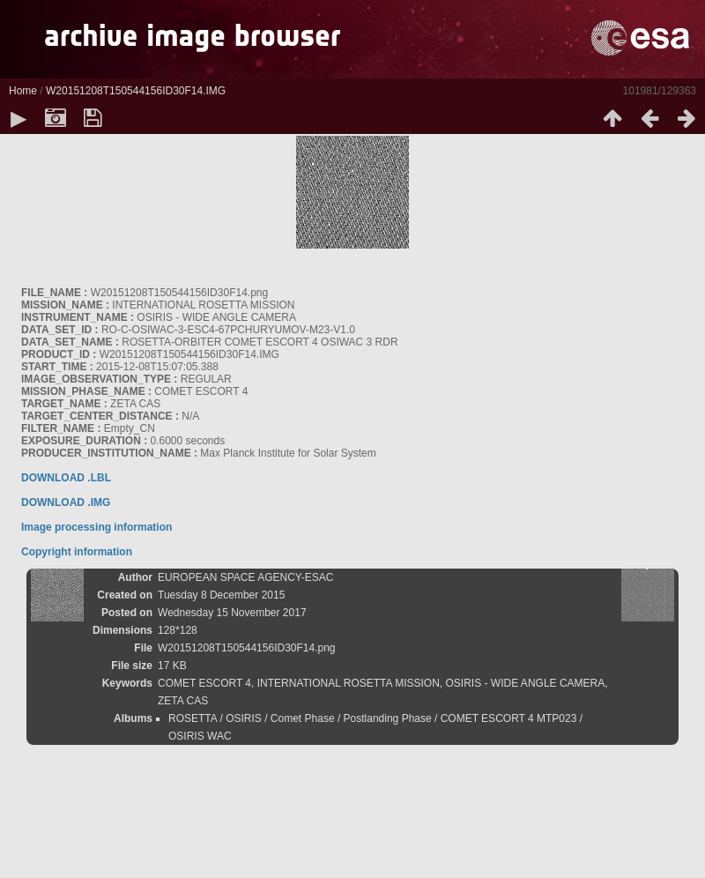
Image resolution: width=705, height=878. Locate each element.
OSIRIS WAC (200, 736)
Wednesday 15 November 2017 (232, 612)
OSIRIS (244, 718)
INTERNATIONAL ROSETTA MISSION (348, 683)
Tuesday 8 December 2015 (221, 595)
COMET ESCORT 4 (204, 683)
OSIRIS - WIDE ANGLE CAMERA (525, 683)
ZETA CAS (183, 701)
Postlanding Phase (388, 718)
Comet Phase (303, 718)
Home (23, 91)
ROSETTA (192, 718)
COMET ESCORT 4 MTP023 (509, 718)
